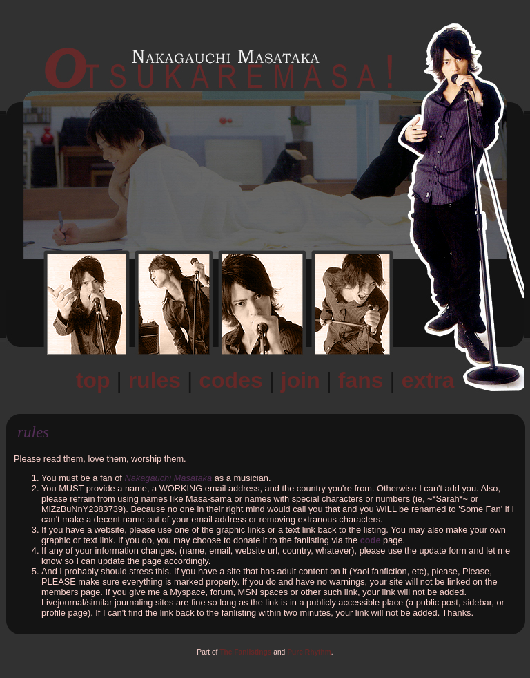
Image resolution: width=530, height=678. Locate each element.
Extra (428, 380)
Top (93, 380)
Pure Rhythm (309, 652)
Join (300, 380)
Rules (154, 380)
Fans (361, 380)
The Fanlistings (245, 652)
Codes (230, 380)
